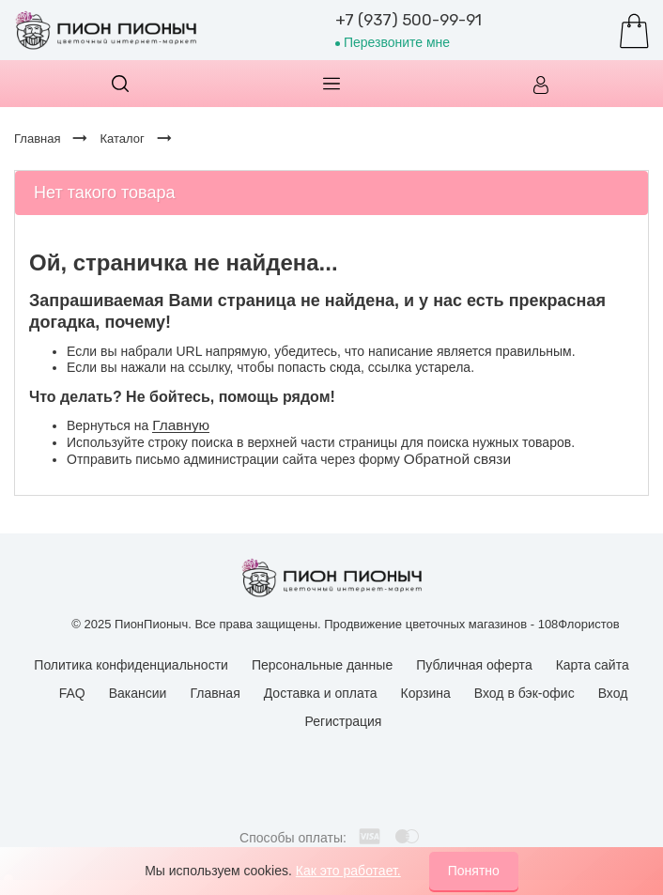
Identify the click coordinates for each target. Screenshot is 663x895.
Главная (214, 693)
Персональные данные (322, 664)
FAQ (72, 693)
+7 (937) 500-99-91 (408, 19)
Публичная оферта (474, 664)
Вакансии (138, 693)
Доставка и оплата (321, 693)
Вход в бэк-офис (524, 693)
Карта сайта (592, 664)
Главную (180, 425)
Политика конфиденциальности (131, 664)
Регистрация (343, 721)
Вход (613, 693)
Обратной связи (457, 459)
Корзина (426, 693)
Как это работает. (348, 870)
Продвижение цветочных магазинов (425, 624)
